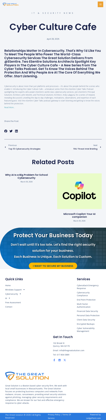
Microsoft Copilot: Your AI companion (79, 215)
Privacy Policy (54, 414)
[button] (5, 131)
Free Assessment (13, 302)
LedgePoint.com (93, 418)
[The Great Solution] (11, 4)
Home (8, 285)
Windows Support (15, 289)
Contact (8, 306)
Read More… (9, 107)
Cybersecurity (13, 293)
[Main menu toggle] (100, 4)
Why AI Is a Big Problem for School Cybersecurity (26, 176)
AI (7, 298)
